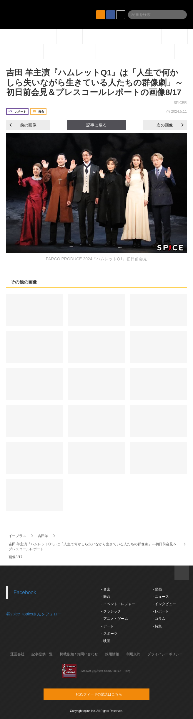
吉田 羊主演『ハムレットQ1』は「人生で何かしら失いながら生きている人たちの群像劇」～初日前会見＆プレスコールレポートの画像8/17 (94, 82)
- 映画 (105, 641)
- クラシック (111, 611)
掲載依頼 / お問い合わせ (79, 654)
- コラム (158, 619)
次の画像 (170, 125)
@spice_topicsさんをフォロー (34, 614)
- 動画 (157, 589)
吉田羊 (43, 536)
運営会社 (17, 654)
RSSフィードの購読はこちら (108, 694)
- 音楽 (105, 589)
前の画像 (22, 125)
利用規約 (133, 654)
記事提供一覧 (42, 654)
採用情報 (112, 654)
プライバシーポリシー (165, 654)
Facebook (25, 592)
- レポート (160, 611)
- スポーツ (109, 634)
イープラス (17, 536)
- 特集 (157, 626)
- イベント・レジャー (118, 604)
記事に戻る (96, 125)
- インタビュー (164, 604)
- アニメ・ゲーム (114, 619)
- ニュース (160, 597)
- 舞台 (105, 597)
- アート (107, 626)
